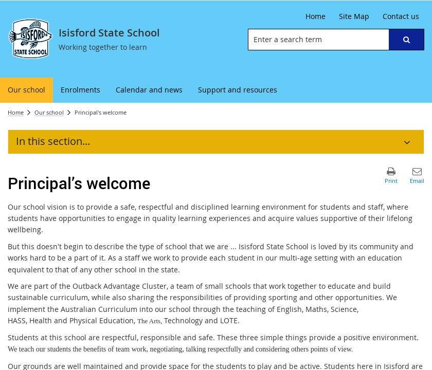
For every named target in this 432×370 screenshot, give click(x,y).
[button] (406, 39)
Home (16, 112)
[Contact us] (400, 16)
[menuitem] (26, 90)
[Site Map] (354, 16)
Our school (49, 112)
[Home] (315, 16)
